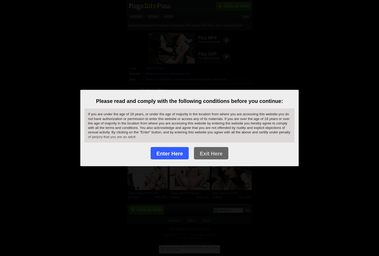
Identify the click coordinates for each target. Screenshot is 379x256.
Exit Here (211, 153)
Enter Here (169, 153)
